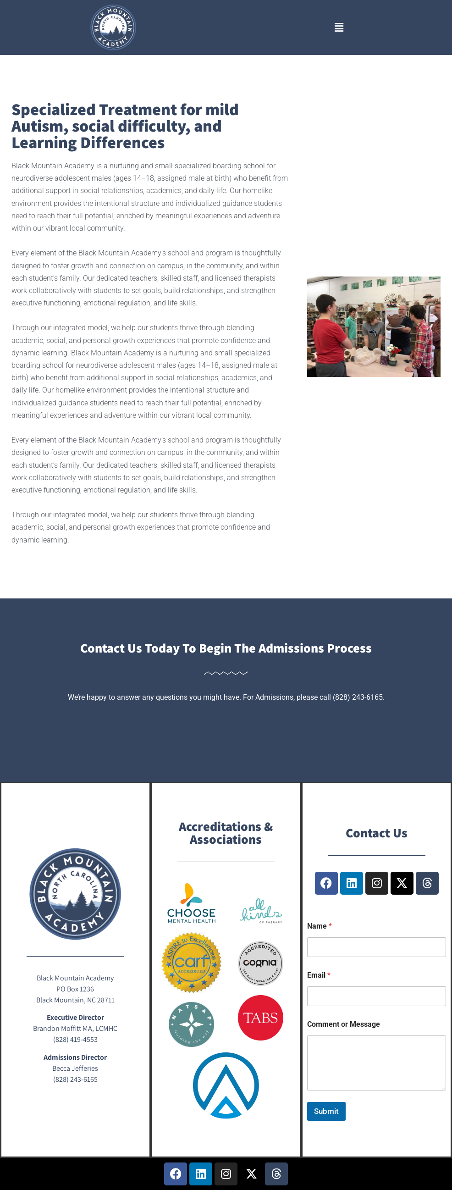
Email (319, 975)
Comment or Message (343, 1024)
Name (319, 926)
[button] (339, 27)
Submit (326, 1111)
